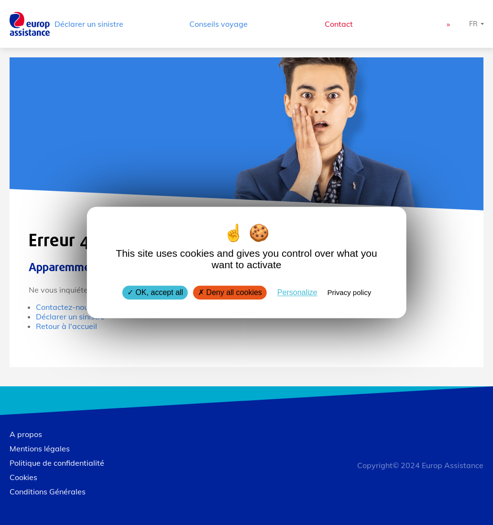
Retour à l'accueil (66, 326)
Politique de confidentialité (57, 463)
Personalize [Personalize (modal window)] (297, 292)
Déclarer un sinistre (89, 24)
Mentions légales (40, 448)
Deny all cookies (230, 292)
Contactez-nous (64, 307)
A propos (26, 434)
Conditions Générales (48, 491)
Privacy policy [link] (349, 292)
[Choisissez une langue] (476, 24)
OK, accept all (155, 292)
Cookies (23, 477)
